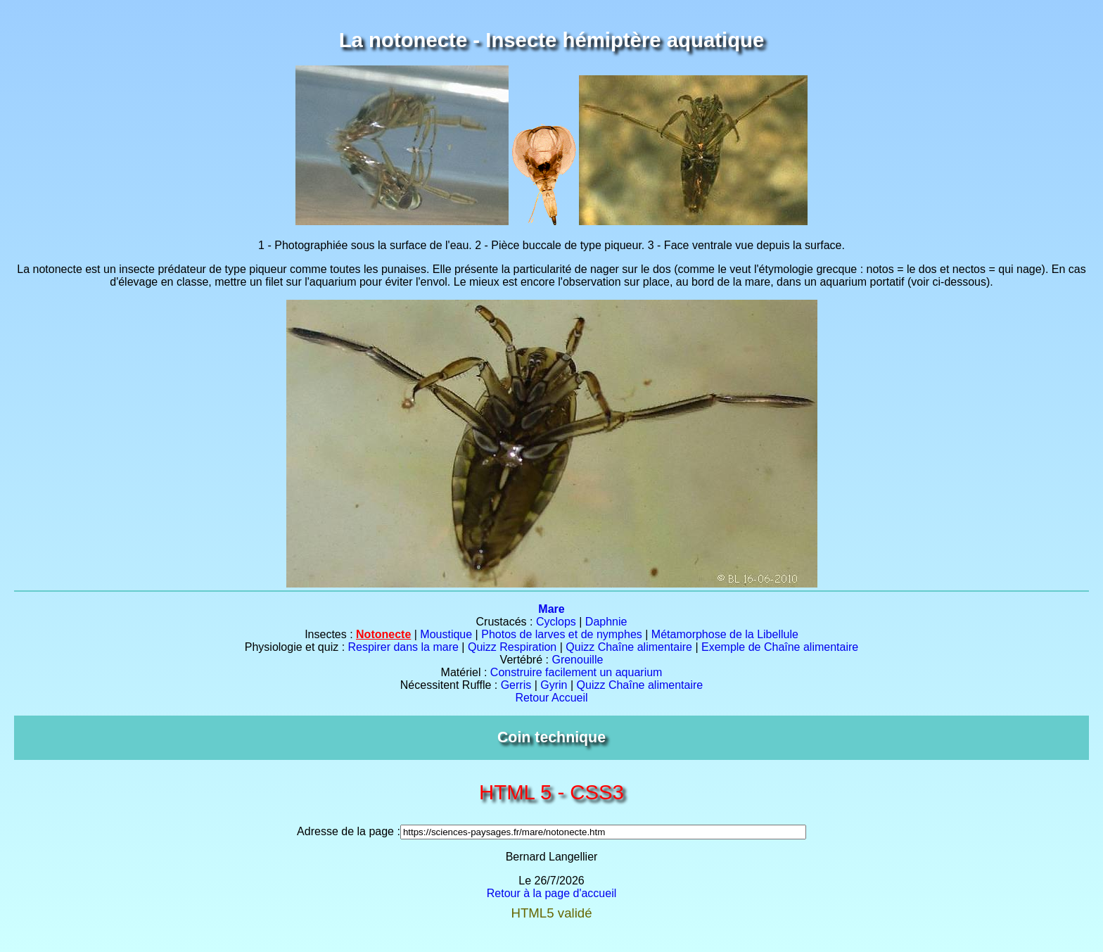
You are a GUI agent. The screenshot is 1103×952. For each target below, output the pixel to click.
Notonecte (383, 634)
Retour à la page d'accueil (552, 893)
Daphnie (606, 622)
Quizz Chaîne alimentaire (629, 647)
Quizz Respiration (512, 647)
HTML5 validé (551, 913)
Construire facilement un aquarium (576, 672)
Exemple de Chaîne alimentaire (779, 647)
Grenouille (577, 660)
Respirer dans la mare (403, 647)
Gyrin (553, 685)
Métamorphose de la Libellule (724, 634)
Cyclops (556, 622)
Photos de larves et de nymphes (561, 634)
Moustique (446, 634)
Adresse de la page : (348, 831)
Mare (551, 609)
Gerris (516, 685)
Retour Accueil (551, 698)
